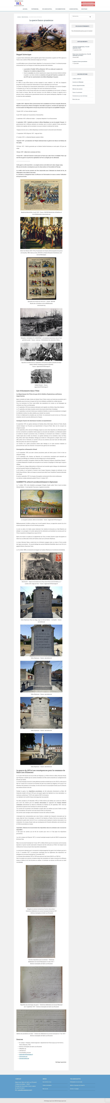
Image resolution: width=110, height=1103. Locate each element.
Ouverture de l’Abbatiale (78, 82)
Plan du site (45, 1088)
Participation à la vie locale (76, 1082)
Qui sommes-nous (47, 1082)
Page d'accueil (25, 17)
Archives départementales (79, 85)
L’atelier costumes (77, 78)
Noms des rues (76, 99)
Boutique (84, 9)
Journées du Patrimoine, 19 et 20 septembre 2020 (81, 47)
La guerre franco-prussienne (80, 61)
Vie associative (47, 9)
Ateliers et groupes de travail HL (77, 1085)
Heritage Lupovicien (61, 1100)
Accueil (25, 9)
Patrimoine (34, 9)
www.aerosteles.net (24, 1058)
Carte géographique (88, 5)
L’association (73, 9)
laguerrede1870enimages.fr (26, 1054)
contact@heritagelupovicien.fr (25, 1090)
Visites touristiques (88, 2)
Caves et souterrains (77, 92)
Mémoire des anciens (77, 89)
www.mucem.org (23, 1056)
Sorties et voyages (74, 1088)
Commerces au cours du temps (80, 96)
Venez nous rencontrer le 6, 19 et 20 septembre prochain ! (82, 55)
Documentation (60, 9)
